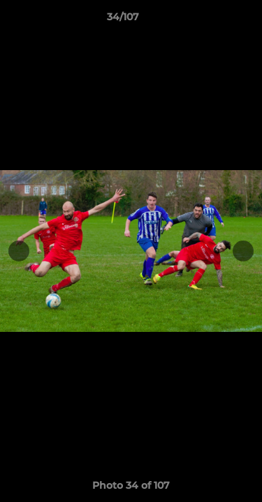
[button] (211, 20)
